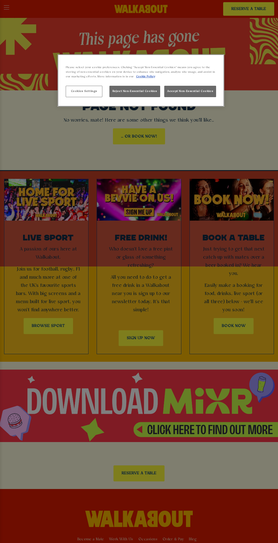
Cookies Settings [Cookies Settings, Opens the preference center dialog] (84, 91)
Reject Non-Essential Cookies (134, 91)
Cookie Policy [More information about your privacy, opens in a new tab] (145, 76)
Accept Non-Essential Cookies (190, 91)
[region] (141, 80)
